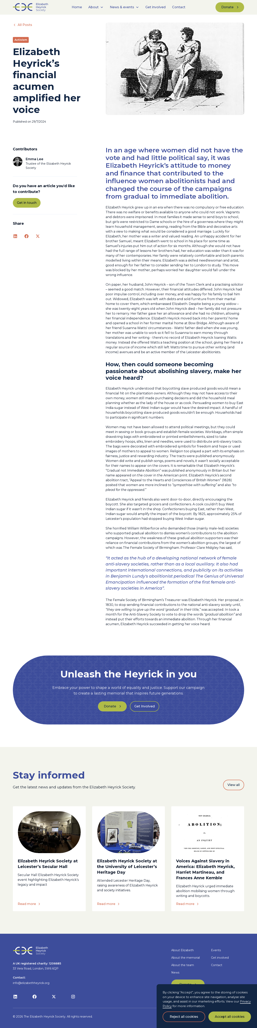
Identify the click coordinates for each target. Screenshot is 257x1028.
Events (216, 950)
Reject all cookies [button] (184, 1017)
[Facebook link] (26, 236)
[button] (96, 7)
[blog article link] (49, 832)
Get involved (155, 7)
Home (77, 7)
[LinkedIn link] (15, 236)
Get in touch (27, 203)
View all (233, 785)
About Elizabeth (182, 950)
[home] (37, 7)
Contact (178, 7)
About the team (182, 965)
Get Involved (144, 706)
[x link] (38, 236)
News (175, 972)
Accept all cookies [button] (230, 1017)
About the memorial (185, 957)
